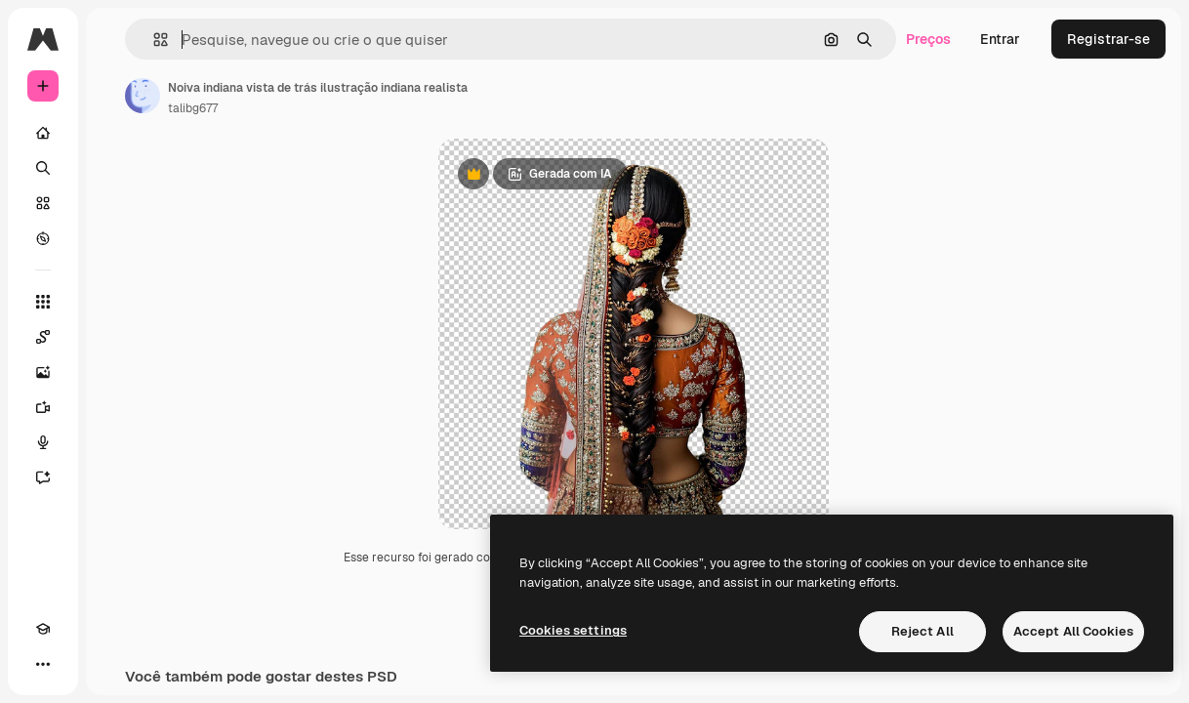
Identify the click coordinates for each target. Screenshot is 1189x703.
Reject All (922, 631)
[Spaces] (43, 336)
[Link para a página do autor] (142, 95)
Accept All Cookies (1073, 631)
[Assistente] (43, 477)
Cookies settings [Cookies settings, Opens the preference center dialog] (573, 630)
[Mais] (43, 664)
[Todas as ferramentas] (43, 301)
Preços (928, 39)
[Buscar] (43, 168)
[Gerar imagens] (43, 372)
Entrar (1000, 39)
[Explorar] (43, 238)
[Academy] (43, 628)
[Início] (43, 132)
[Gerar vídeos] (43, 407)
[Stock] (43, 203)
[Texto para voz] (43, 442)
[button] (153, 39)
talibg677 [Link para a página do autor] (193, 108)
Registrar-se (1108, 39)
